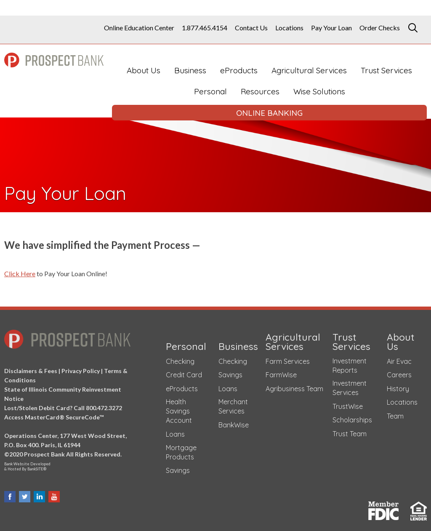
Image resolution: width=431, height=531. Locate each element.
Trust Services (386, 70)
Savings (178, 468)
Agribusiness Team (294, 386)
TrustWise (348, 404)
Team (395, 413)
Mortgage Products (181, 449)
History (398, 386)
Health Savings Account (179, 408)
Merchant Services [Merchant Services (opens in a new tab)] (233, 404)
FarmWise (281, 372)
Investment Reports (350, 362)
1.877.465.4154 (204, 27)
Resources (260, 91)
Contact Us (251, 27)
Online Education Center (139, 27)
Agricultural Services (309, 70)
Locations (289, 27)
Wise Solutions (319, 91)
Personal (210, 91)
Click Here (19, 274)
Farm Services (288, 358)
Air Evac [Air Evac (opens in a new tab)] (399, 358)
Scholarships (352, 417)
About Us (143, 70)
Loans (175, 431)
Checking (180, 358)
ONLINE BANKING (269, 113)
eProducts (239, 70)
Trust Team (350, 431)
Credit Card (184, 372)
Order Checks (379, 27)
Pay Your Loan (331, 27)
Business (190, 70)
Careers (399, 372)
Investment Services (350, 385)
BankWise (233, 422)
